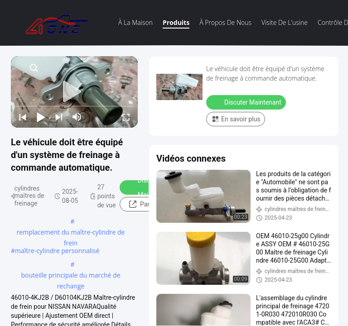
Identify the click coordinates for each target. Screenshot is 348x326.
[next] (59, 117)
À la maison (135, 22)
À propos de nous (225, 22)
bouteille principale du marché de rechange (70, 276)
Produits (176, 22)
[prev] (23, 117)
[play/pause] (41, 117)
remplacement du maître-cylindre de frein (71, 233)
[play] (74, 92)
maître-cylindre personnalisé (57, 250)
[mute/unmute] (77, 117)
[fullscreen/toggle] (126, 117)
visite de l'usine (284, 22)
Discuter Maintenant (247, 101)
